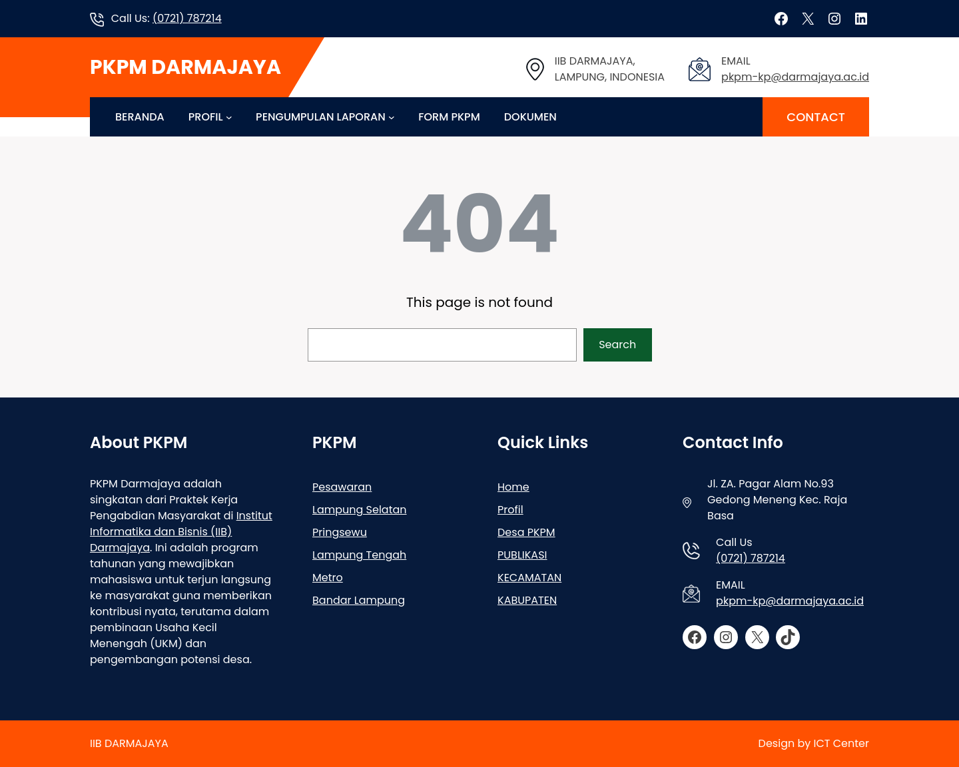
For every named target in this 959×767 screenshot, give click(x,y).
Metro (327, 577)
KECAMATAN (529, 577)
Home (513, 487)
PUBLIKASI (522, 555)
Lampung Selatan (359, 509)
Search (617, 344)
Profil (510, 509)
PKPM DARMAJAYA (185, 67)
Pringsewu (339, 532)
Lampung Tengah (359, 555)
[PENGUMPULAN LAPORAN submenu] (391, 117)
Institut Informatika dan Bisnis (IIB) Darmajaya (181, 531)
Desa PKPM (526, 532)
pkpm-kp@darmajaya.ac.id (795, 77)
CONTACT (816, 117)
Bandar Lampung (358, 600)
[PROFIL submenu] (229, 117)
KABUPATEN (527, 600)
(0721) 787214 (187, 18)
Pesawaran (342, 487)
